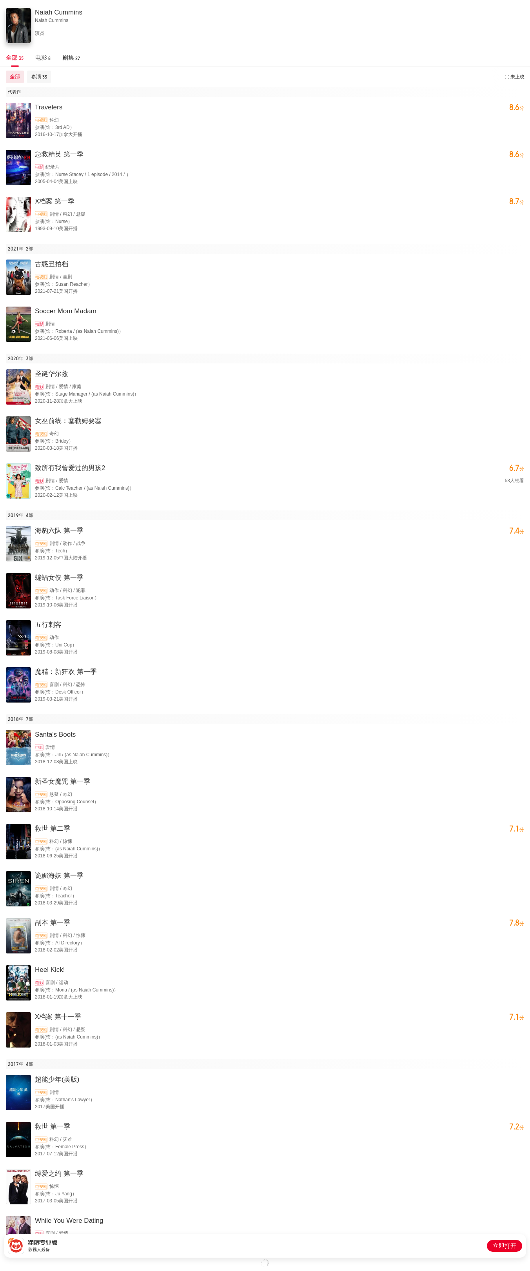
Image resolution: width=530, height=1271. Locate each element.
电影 (39, 167)
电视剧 (41, 120)
